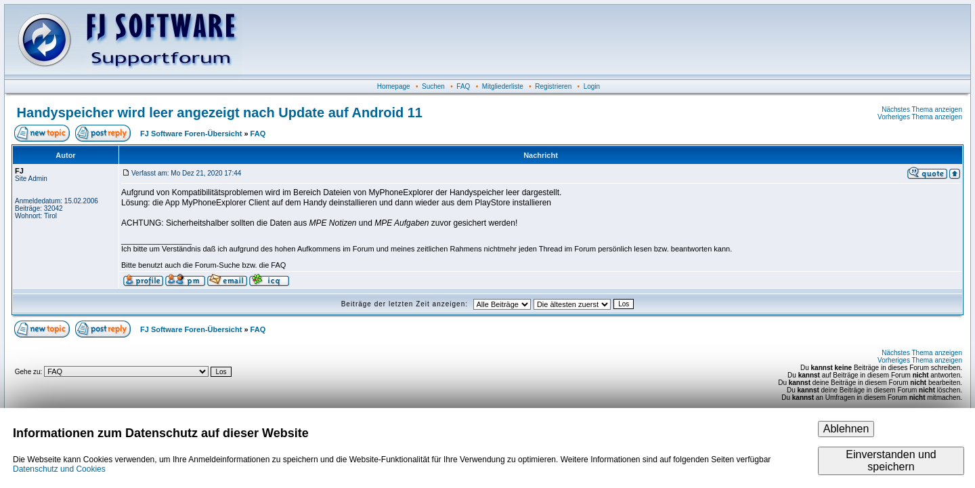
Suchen (433, 86)
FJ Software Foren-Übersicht (191, 133)
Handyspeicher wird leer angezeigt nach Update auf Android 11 (219, 112)
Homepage (393, 86)
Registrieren (553, 86)
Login (592, 86)
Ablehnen (846, 428)
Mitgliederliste (502, 86)
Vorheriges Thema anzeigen (920, 117)
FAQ (463, 86)
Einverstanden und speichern (891, 460)
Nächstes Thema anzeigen (922, 109)
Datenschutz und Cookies (59, 469)
